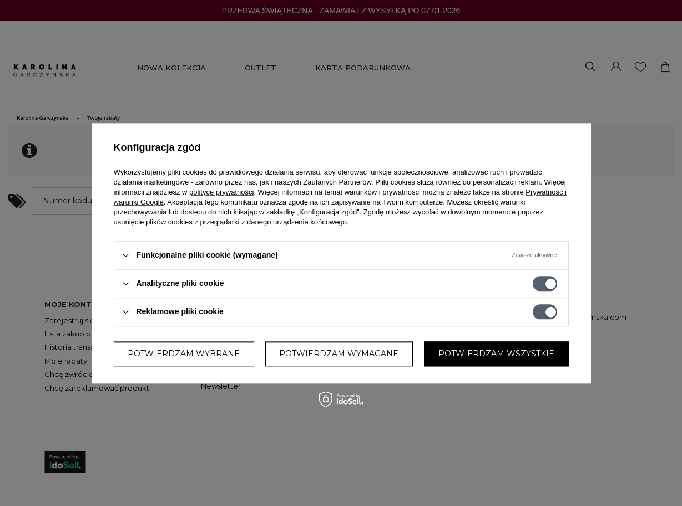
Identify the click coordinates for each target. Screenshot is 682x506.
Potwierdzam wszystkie (496, 354)
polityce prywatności (221, 192)
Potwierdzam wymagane (338, 354)
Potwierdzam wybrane (184, 354)
